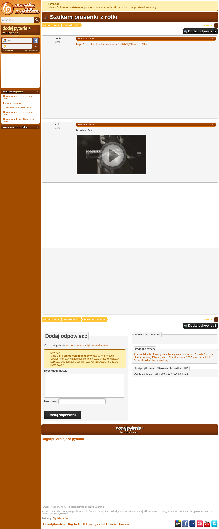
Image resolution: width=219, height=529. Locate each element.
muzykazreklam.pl (51, 25)
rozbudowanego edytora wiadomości (87, 345)
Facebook (185, 523)
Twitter (214, 523)
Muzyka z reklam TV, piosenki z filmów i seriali (20, 8)
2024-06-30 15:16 (85, 124)
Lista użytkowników (54, 524)
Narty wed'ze (159, 360)
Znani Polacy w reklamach (17, 107)
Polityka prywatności (95, 524)
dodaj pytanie (130, 429)
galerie (19, 91)
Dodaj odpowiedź (202, 31)
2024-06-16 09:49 (85, 38)
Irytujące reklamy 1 (13, 103)
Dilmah (156, 357)
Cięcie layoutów (60, 518)
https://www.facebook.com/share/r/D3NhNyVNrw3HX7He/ (111, 44)
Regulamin (74, 524)
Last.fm (200, 523)
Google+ (178, 523)
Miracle (147, 354)
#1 (213, 38)
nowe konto (8, 50)
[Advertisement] (110, 80)
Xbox (164, 357)
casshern (198, 357)
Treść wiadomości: (55, 370)
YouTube (207, 523)
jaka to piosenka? (72, 25)
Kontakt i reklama (119, 524)
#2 (213, 124)
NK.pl (192, 523)
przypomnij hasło (30, 50)
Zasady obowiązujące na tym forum (173, 354)
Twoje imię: (51, 401)
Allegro (138, 354)
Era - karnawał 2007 (180, 357)
